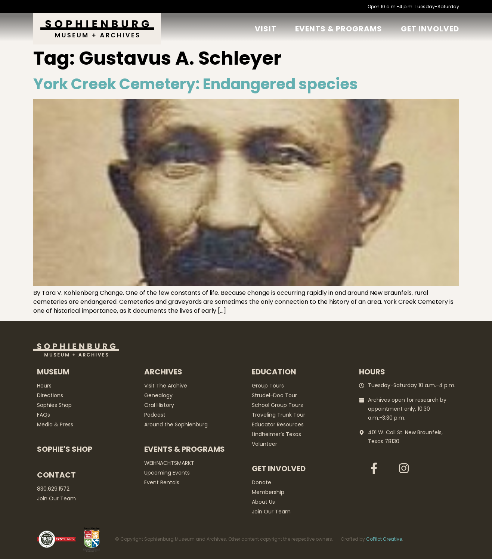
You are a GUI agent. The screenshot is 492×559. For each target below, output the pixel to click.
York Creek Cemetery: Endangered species (195, 84)
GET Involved (430, 29)
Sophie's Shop (64, 449)
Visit (265, 29)
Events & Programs (338, 29)
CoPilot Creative (384, 539)
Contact (56, 475)
